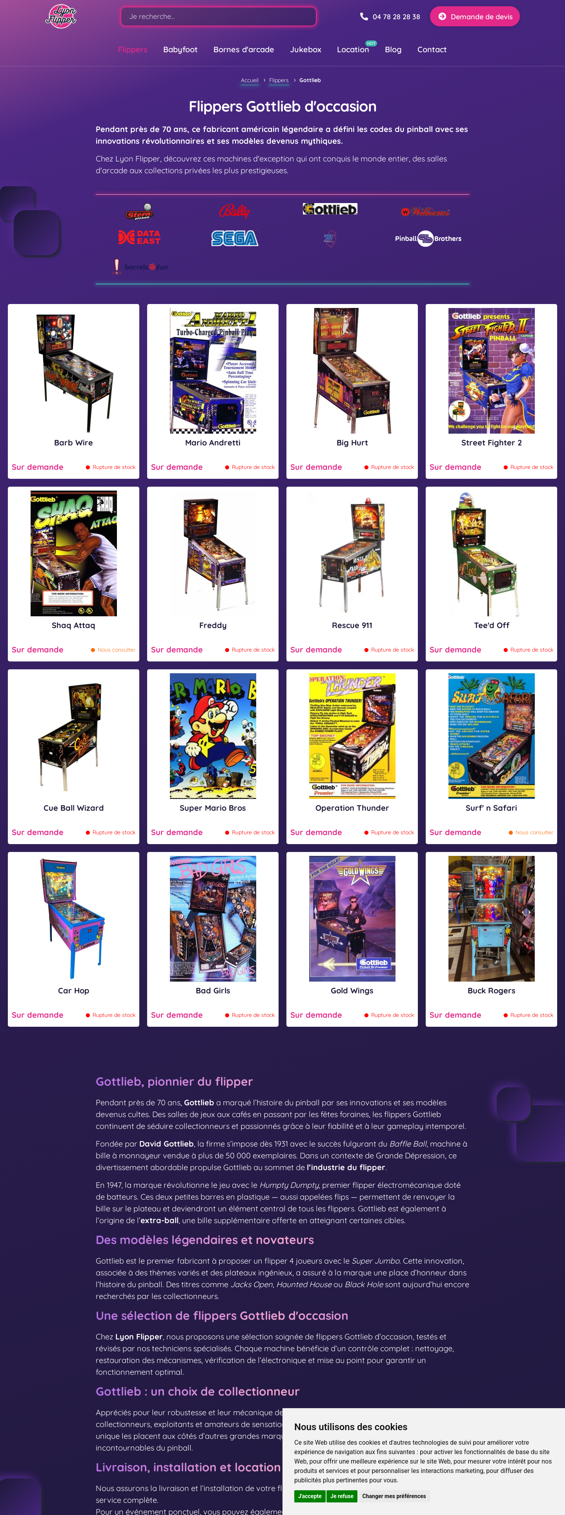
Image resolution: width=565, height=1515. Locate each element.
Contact (432, 49)
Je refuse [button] (342, 1496)
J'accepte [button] (310, 1496)
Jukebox (305, 49)
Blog (393, 49)
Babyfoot (180, 49)
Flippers (133, 49)
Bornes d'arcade (243, 49)
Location (353, 49)
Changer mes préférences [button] (394, 1496)
